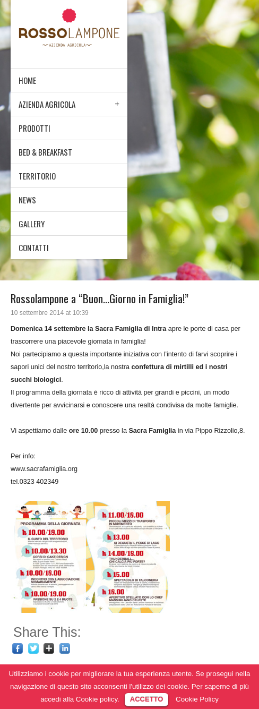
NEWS (27, 200)
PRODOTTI (34, 128)
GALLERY (32, 223)
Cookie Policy (197, 699)
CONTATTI (34, 247)
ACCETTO (146, 699)
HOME (27, 80)
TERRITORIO (37, 176)
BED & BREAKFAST (45, 152)
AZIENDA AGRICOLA (47, 104)
